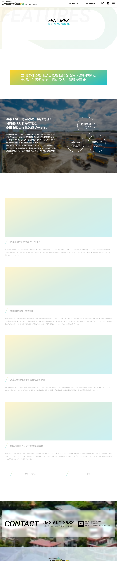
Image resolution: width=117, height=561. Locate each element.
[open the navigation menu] (114, 3)
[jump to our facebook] (108, 3)
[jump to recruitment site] (91, 3)
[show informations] (73, 3)
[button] (102, 3)
